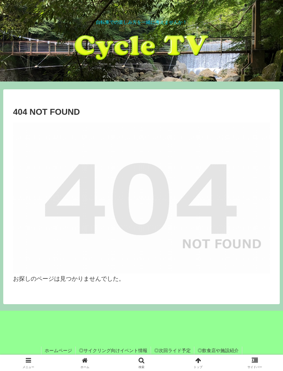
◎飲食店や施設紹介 (218, 350)
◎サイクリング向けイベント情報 (113, 350)
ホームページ (58, 350)
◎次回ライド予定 (172, 350)
